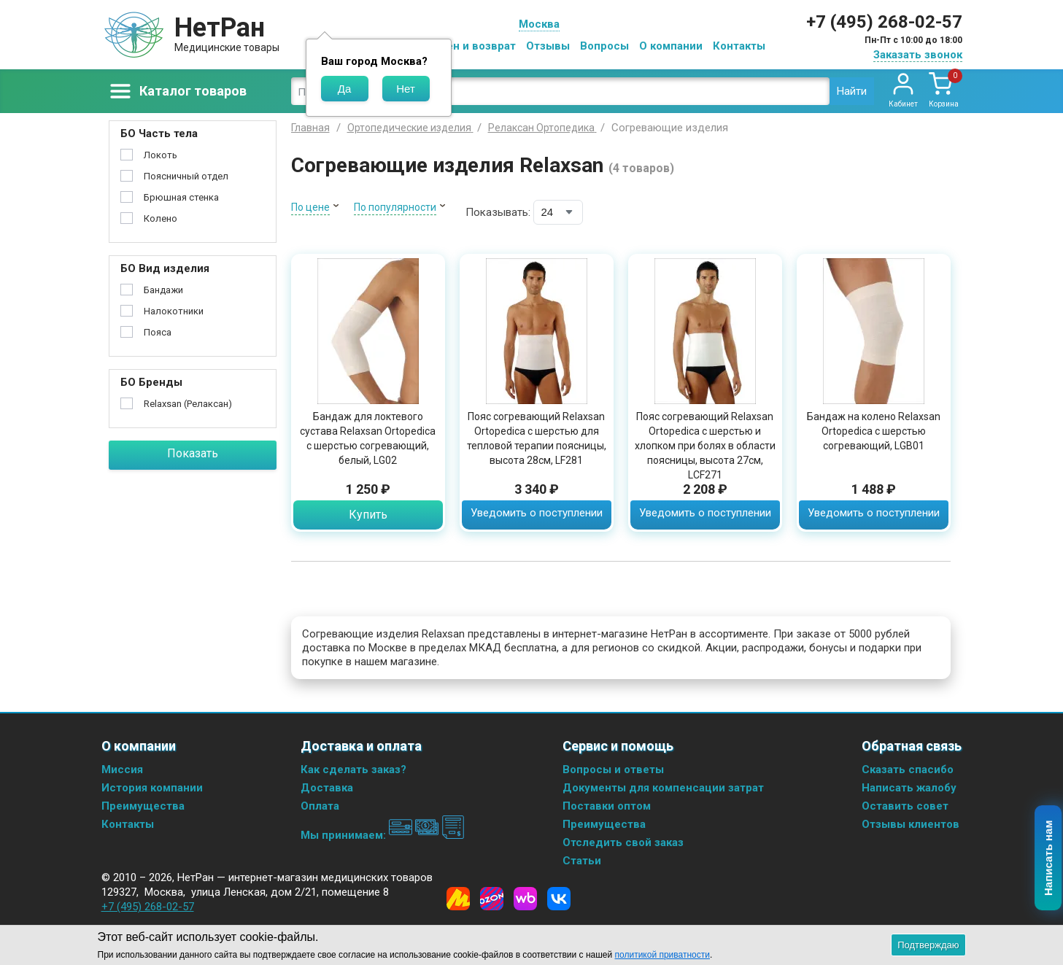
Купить (368, 515)
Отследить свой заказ (623, 842)
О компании (671, 46)
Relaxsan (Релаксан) (188, 403)
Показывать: (497, 212)
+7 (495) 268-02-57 (884, 22)
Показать (192, 453)
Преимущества (143, 806)
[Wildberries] (525, 898)
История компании (152, 787)
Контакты (739, 46)
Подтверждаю (928, 944)
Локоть (160, 155)
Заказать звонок (917, 54)
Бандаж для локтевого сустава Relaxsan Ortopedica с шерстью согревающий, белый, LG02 (368, 438)
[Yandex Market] (458, 898)
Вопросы (604, 46)
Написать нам (1049, 858)
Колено (160, 218)
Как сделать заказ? (353, 769)
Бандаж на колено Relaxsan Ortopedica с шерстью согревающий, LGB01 (873, 431)
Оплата (320, 806)
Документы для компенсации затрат (663, 787)
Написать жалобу (909, 787)
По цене (310, 207)
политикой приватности (662, 955)
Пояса (157, 332)
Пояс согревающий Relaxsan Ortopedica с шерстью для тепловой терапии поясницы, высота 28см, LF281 (536, 438)
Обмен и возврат (470, 46)
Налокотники (174, 311)
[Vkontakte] (559, 898)
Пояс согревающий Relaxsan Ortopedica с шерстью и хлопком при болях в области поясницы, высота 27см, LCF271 (705, 446)
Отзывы (548, 46)
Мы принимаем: (383, 835)
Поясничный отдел (186, 176)
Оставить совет (905, 806)
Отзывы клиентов (910, 824)
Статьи (582, 860)
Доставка (327, 787)
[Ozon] (491, 898)
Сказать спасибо (908, 769)
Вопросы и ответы (613, 769)
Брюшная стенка (181, 197)
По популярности (395, 207)
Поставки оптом (607, 806)
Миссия (122, 769)
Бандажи (163, 289)
